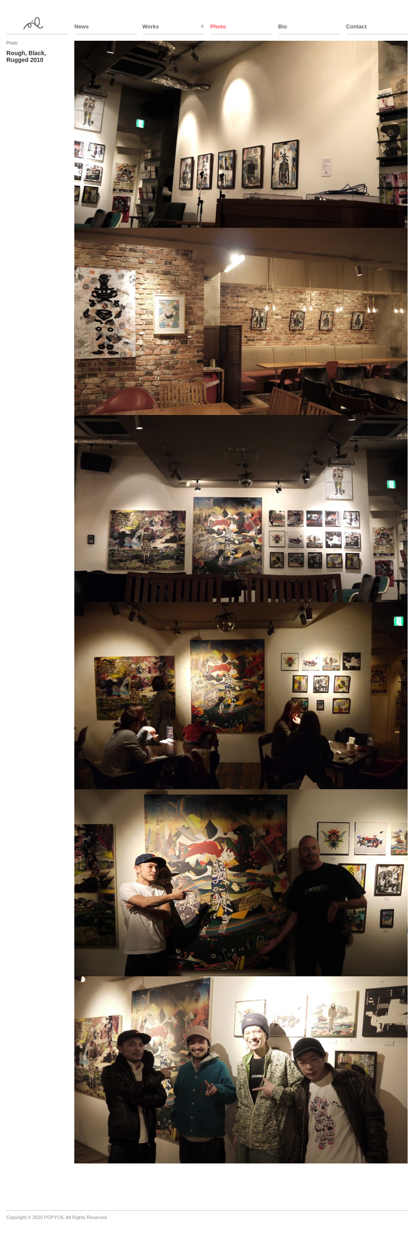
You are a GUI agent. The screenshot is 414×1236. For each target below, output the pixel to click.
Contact (356, 26)
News (81, 26)
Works (150, 26)
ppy (37, 23)
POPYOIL (54, 1217)
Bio (282, 26)
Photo (218, 26)
